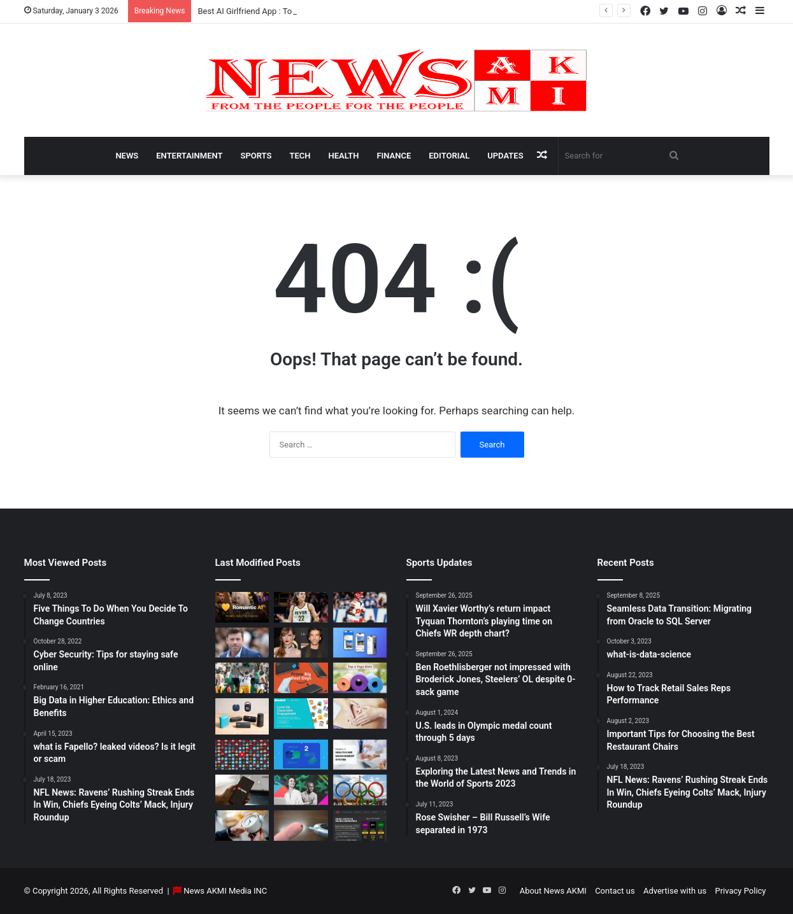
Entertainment (189, 155)
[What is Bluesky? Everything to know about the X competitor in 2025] (360, 643)
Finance (393, 155)
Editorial (449, 155)
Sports (255, 155)
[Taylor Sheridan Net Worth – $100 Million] (242, 643)
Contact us (615, 891)
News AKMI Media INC (225, 891)
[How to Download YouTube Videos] (242, 790)
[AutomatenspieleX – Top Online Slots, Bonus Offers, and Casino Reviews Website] (360, 825)
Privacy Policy (740, 891)
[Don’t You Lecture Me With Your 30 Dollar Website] (242, 755)
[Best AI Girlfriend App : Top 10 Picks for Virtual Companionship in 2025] (242, 607)
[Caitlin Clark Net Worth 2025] (301, 607)
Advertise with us (674, 891)
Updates (505, 155)
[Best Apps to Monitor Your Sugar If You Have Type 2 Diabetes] (301, 825)
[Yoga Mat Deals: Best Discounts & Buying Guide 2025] (360, 678)
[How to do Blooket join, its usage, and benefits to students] (301, 713)
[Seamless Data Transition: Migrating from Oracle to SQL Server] (301, 755)
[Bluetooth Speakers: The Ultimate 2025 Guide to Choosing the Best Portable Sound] (242, 716)
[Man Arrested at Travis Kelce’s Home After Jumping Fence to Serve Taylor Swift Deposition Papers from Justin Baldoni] (301, 643)
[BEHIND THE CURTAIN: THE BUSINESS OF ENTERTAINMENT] (301, 790)
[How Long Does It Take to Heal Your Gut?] (360, 713)
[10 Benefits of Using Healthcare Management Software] (360, 755)
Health (343, 155)
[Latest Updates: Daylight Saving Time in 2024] (242, 825)
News (126, 155)
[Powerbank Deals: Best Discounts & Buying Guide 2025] (301, 678)
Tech (299, 155)
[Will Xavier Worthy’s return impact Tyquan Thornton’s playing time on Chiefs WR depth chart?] (360, 607)
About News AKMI (553, 891)
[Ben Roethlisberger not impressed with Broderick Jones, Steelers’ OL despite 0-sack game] (242, 678)
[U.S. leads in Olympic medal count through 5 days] (360, 790)
